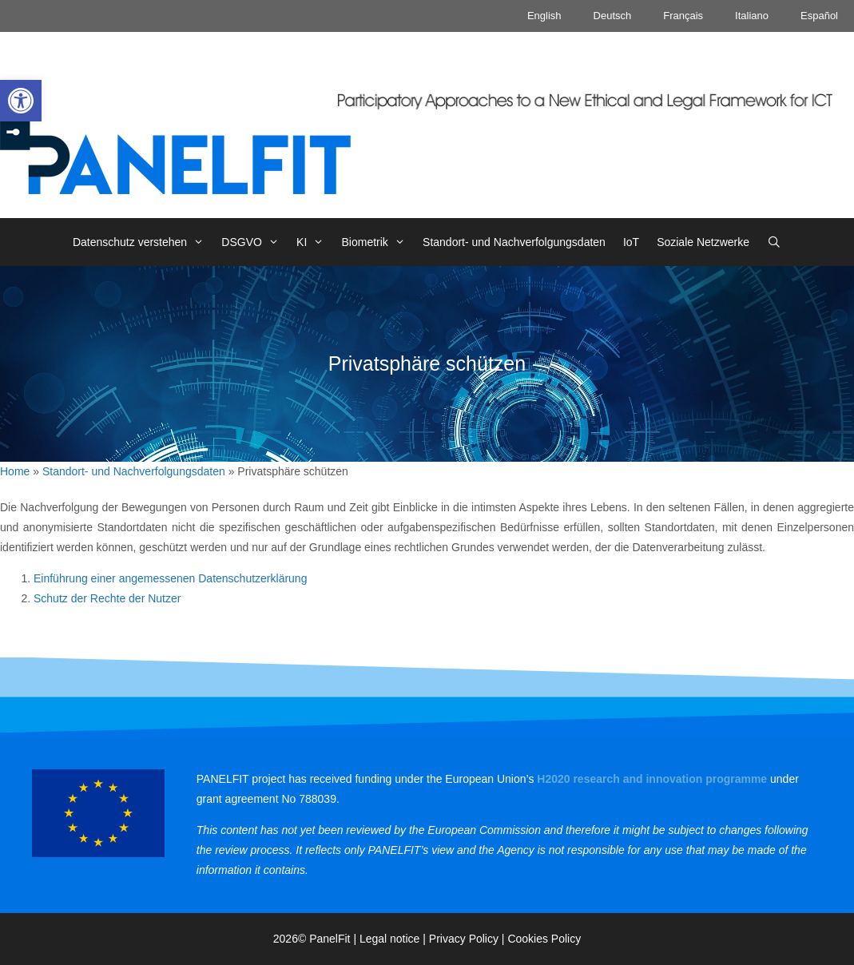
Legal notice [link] (389, 938)
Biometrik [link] (378, 242)
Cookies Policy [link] (544, 938)
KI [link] (314, 242)
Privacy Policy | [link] (468, 938)
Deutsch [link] (613, 16)
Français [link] (683, 16)
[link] (21, 100)
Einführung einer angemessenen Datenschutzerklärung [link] (170, 578)
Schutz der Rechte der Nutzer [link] (107, 598)
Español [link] (819, 16)
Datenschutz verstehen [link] (143, 242)
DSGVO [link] (254, 242)
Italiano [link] (752, 16)
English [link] (544, 16)
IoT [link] (631, 242)
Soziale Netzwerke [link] (703, 242)
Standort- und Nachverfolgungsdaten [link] (514, 242)
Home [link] (15, 471)
